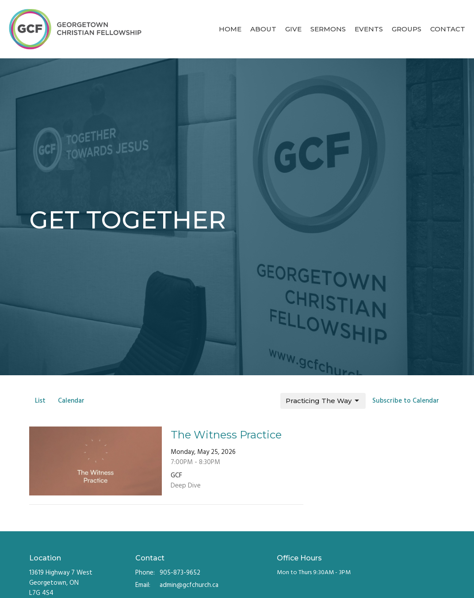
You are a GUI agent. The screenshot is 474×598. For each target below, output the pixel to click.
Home (230, 29)
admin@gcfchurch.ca (189, 585)
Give (293, 29)
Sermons (328, 29)
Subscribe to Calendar (405, 401)
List (40, 401)
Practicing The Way (323, 400)
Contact (447, 29)
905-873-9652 (180, 573)
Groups (406, 29)
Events (369, 29)
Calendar (71, 401)
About (263, 29)
